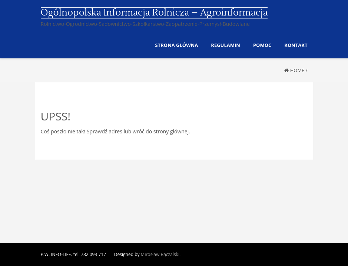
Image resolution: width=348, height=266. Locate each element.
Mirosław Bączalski (160, 254)
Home (297, 70)
